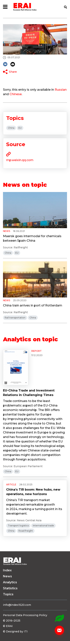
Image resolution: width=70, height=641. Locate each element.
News (7, 576)
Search (65, 7)
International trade (43, 525)
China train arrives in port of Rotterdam (32, 305)
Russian (61, 89)
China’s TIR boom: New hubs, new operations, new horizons (33, 492)
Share (13, 71)
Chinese (16, 94)
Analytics (10, 582)
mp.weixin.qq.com (19, 160)
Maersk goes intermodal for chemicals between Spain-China (32, 238)
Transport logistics (18, 525)
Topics (8, 594)
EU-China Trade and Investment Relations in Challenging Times (29, 393)
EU (20, 127)
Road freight (25, 530)
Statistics (10, 588)
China (11, 127)
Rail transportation (15, 317)
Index (7, 570)
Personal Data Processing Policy (25, 615)
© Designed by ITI (15, 631)
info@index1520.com (17, 605)
